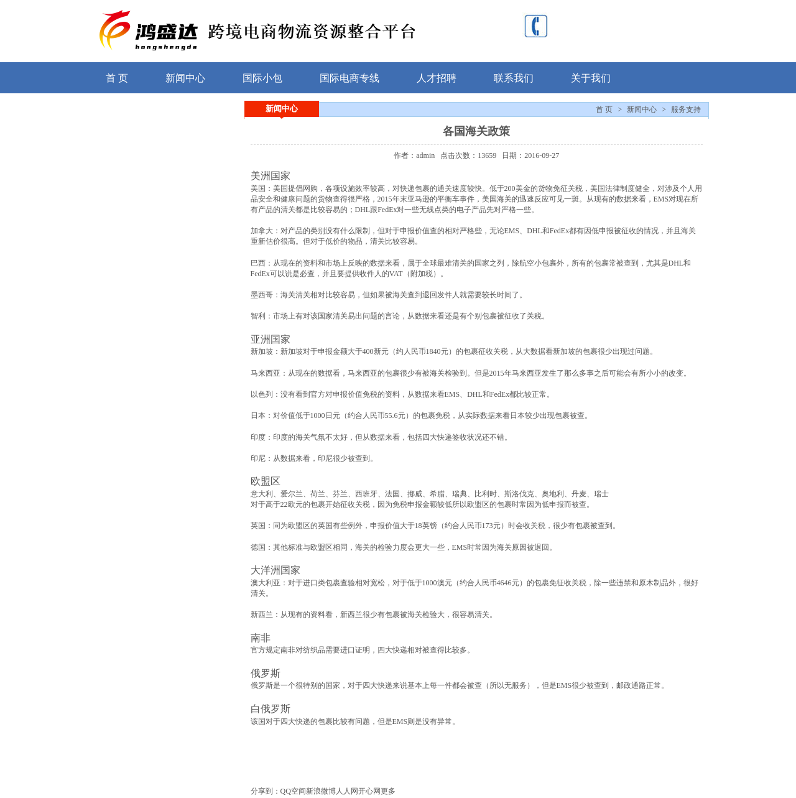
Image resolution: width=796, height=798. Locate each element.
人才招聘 (436, 78)
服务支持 (686, 109)
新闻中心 (185, 78)
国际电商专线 (349, 78)
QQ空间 (293, 791)
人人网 (347, 791)
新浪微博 (321, 791)
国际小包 (262, 78)
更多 (388, 791)
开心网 (369, 791)
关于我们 (591, 78)
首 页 (117, 78)
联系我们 (514, 78)
